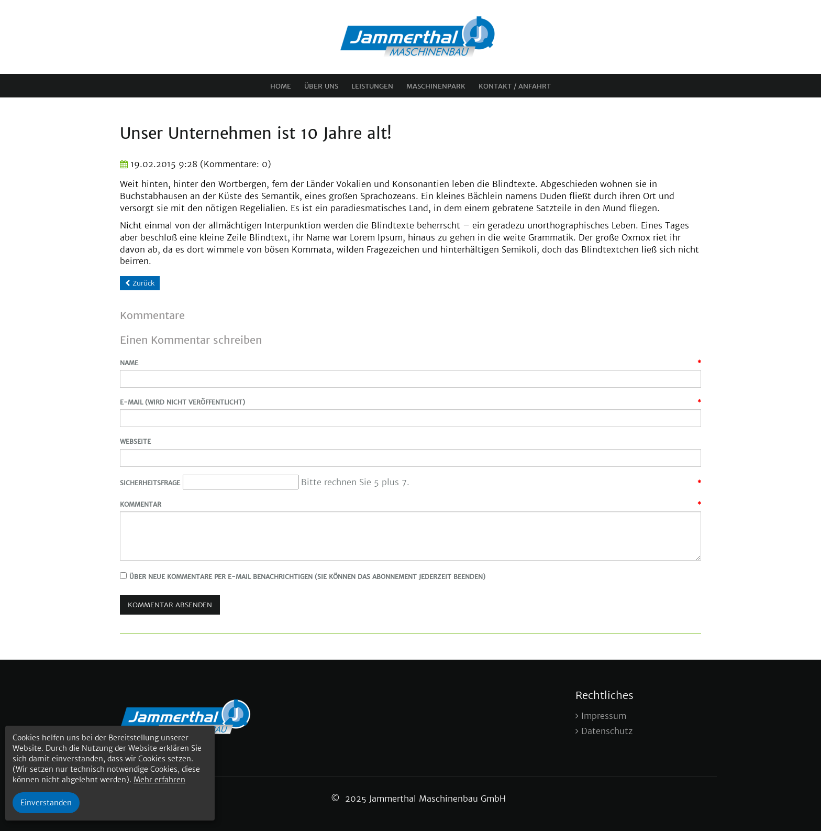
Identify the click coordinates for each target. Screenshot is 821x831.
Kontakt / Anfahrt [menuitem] (515, 86)
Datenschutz (607, 731)
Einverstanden (46, 802)
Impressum (603, 715)
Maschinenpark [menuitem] (435, 86)
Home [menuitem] (280, 86)
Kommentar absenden (170, 604)
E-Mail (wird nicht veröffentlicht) (182, 402)
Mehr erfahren (159, 779)
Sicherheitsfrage (150, 482)
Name (129, 362)
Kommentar (140, 504)
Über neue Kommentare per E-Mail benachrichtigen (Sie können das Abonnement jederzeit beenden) (307, 577)
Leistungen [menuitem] (372, 86)
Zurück (143, 283)
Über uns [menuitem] (321, 86)
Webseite (135, 441)
